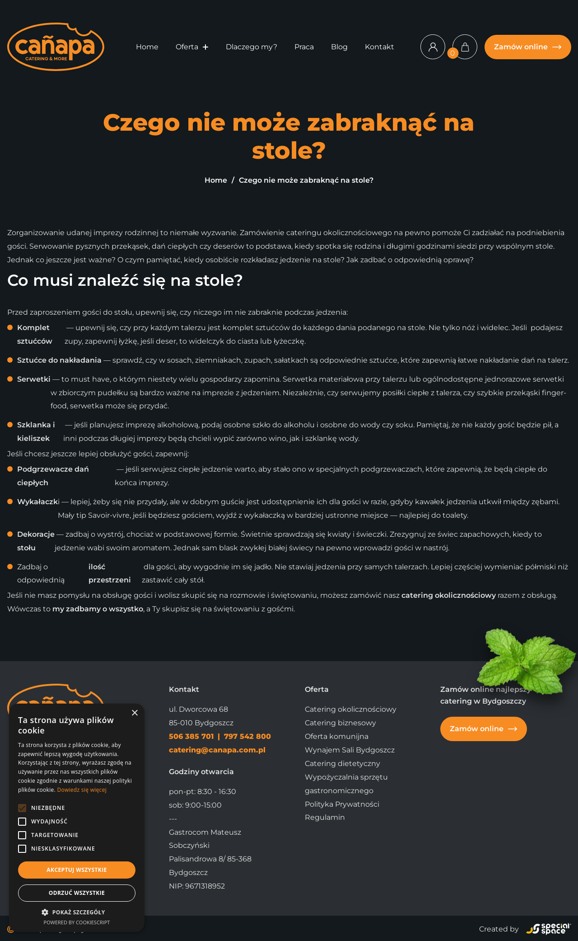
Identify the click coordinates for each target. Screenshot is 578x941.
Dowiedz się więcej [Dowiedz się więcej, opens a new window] (82, 790)
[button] (205, 47)
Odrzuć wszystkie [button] (77, 893)
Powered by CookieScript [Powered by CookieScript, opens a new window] (77, 922)
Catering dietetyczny (342, 763)
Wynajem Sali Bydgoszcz (350, 750)
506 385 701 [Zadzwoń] (192, 736)
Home (147, 47)
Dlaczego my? (251, 47)
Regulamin (325, 817)
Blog (339, 47)
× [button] (134, 713)
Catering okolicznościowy (350, 709)
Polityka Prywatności (342, 804)
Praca (304, 47)
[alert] (76, 818)
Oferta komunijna (336, 736)
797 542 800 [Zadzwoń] (247, 736)
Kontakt (379, 47)
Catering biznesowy (340, 723)
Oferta (187, 47)
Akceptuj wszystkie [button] (77, 870)
